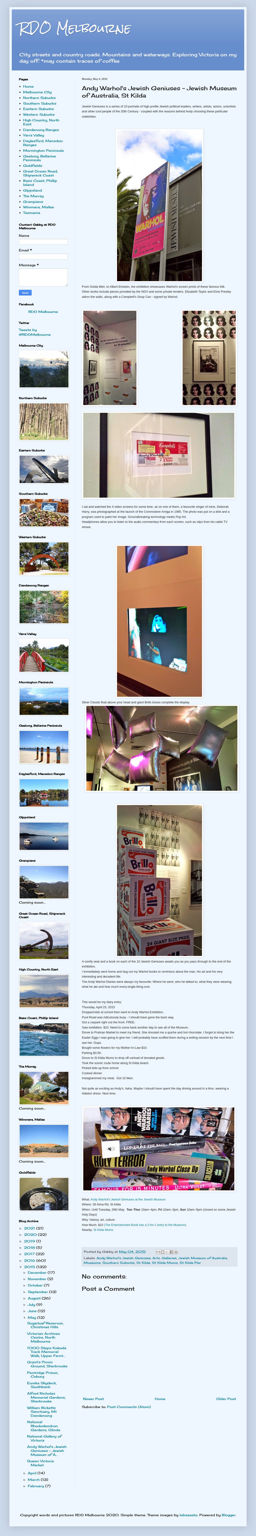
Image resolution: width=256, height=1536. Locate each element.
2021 (30, 1228)
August (35, 1298)
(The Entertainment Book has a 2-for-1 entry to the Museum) (145, 1225)
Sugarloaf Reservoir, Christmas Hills (45, 1325)
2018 (30, 1247)
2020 (31, 1235)
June (33, 1311)
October (36, 1285)
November (37, 1279)
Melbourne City (37, 92)
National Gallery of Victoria (44, 1438)
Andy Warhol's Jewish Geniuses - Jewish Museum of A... (47, 1451)
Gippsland (32, 190)
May (32, 1317)
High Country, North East (41, 122)
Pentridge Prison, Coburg (42, 1375)
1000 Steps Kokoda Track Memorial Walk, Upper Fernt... (46, 1352)
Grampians (33, 202)
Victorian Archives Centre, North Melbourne (43, 1337)
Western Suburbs (39, 114)
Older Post (226, 1399)
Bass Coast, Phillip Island (40, 183)
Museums (92, 1263)
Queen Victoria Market (40, 1463)
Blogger (228, 1515)
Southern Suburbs (118, 1263)
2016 (30, 1260)
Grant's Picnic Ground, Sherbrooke (47, 1364)
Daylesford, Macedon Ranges (43, 143)
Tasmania (31, 213)
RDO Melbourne (75, 28)
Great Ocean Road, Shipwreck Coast (40, 173)
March (34, 1480)
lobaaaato (188, 1515)
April (33, 1473)
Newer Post (93, 1399)
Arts (156, 1258)
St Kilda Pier (190, 1263)
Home (160, 1399)
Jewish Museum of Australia (202, 1258)
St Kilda (143, 1263)
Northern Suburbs (39, 98)
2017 (30, 1254)
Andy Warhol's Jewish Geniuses (124, 1258)
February (36, 1486)
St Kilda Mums (103, 1230)
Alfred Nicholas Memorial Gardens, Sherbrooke (46, 1397)
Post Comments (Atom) (129, 1407)
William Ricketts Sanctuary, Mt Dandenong (42, 1412)
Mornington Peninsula (43, 150)
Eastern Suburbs (38, 109)
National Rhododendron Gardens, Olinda (43, 1426)
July (32, 1305)
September (38, 1292)
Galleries (169, 1258)
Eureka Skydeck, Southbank (42, 1385)
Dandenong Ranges (41, 130)
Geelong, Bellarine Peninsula (39, 158)
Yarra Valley (33, 135)
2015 (30, 1267)
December (38, 1272)
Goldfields (32, 166)
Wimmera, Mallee (38, 207)
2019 (30, 1241)
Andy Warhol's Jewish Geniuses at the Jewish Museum (128, 1199)
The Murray (33, 196)
